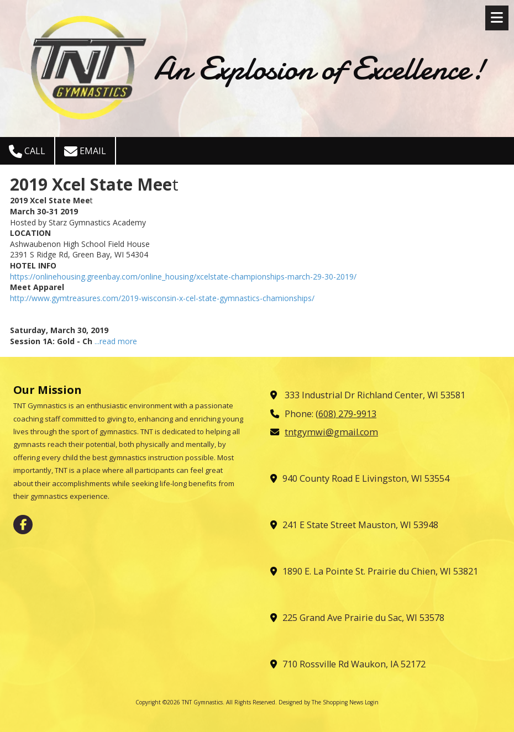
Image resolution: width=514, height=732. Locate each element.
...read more (116, 341)
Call (27, 151)
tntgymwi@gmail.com (331, 432)
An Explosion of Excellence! (319, 68)
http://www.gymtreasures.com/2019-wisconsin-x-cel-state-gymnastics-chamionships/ (162, 298)
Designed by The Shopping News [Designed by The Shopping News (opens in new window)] (321, 702)
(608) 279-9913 (346, 414)
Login (372, 702)
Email (85, 151)
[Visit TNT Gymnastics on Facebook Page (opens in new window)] (23, 524)
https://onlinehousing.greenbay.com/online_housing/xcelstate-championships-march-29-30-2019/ (183, 276)
